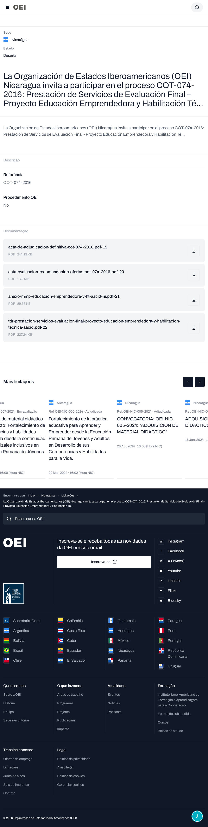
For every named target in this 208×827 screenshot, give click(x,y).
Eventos (114, 694)
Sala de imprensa (16, 784)
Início (31, 495)
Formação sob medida (174, 713)
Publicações (66, 720)
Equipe (8, 712)
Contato (9, 793)
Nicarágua (48, 495)
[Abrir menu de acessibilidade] (197, 816)
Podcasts (114, 712)
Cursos (163, 722)
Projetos (63, 712)
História (9, 703)
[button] (188, 382)
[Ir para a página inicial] (19, 7)
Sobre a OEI (12, 694)
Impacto (63, 729)
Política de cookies (71, 776)
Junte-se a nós (14, 776)
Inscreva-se (104, 561)
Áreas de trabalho (70, 694)
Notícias (114, 703)
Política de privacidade (73, 759)
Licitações (67, 495)
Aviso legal (65, 767)
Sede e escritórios (16, 720)
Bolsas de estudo (170, 731)
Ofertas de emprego (17, 759)
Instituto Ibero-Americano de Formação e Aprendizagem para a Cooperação (178, 700)
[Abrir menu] (7, 7)
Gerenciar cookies (70, 784)
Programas (65, 703)
